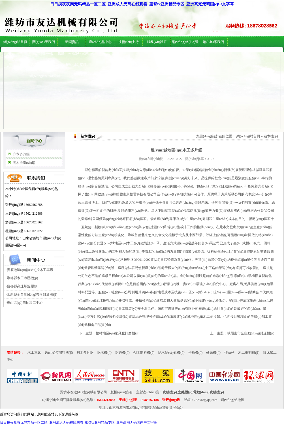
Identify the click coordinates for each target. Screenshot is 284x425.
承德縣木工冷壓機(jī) (22, 278)
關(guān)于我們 (43, 42)
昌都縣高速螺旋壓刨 (22, 286)
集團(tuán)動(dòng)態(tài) (76, 53)
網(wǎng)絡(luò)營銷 (44, 76)
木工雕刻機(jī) (248, 352)
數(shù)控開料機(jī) (59, 352)
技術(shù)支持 (76, 65)
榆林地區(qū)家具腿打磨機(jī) (118, 333)
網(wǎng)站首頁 (15, 42)
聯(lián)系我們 (213, 42)
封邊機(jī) (122, 352)
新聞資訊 (72, 42)
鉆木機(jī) (271, 136)
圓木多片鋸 (84, 352)
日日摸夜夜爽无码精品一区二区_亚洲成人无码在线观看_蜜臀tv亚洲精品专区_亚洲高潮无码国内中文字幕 (142, 4)
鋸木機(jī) (104, 352)
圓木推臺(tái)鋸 (24, 163)
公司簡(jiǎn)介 (44, 53)
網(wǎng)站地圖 (232, 400)
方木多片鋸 (21, 154)
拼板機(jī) (195, 352)
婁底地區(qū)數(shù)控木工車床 (30, 270)
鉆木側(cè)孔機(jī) (171, 352)
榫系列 (229, 352)
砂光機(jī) (213, 352)
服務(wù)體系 (45, 65)
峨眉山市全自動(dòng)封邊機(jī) (250, 333)
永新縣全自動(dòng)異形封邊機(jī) (32, 294)
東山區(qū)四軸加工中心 (25, 303)
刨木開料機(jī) (144, 352)
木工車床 (34, 352)
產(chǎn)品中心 (100, 42)
